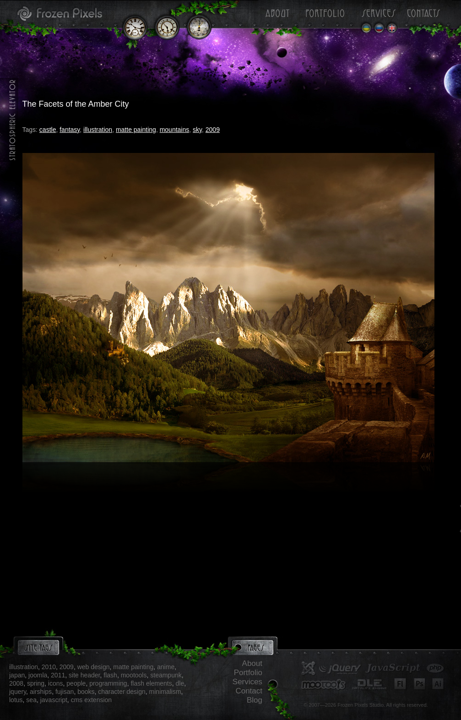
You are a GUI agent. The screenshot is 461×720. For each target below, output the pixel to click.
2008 (16, 683)
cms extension (91, 700)
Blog (254, 700)
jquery (17, 691)
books (85, 691)
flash (110, 675)
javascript (53, 700)
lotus (16, 700)
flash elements (151, 683)
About (252, 663)
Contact (248, 691)
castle (47, 129)
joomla (37, 675)
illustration (97, 129)
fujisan (64, 691)
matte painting (136, 129)
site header (84, 675)
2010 (49, 667)
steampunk (165, 675)
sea (31, 700)
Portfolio (248, 672)
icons (55, 683)
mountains (175, 129)
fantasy (70, 129)
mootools (134, 675)
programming (108, 683)
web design (93, 667)
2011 (58, 675)
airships (41, 691)
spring (35, 683)
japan (17, 675)
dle (179, 683)
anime (165, 667)
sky (197, 129)
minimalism (165, 691)
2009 (213, 129)
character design (122, 691)
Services (247, 681)
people (76, 683)
